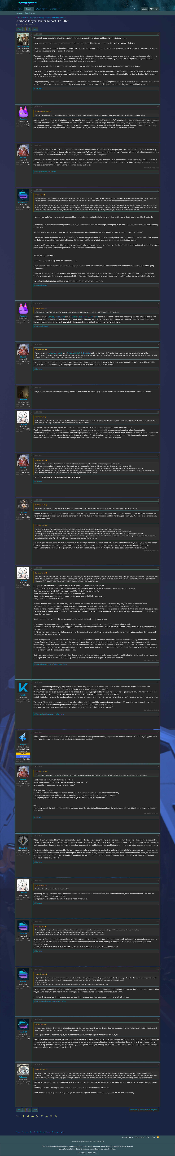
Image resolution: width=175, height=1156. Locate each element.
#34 (156, 772)
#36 (156, 888)
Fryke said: (40, 195)
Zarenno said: (41, 575)
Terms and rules (127, 1137)
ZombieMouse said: (43, 112)
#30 (156, 502)
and (47, 172)
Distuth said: (40, 1032)
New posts (19, 13)
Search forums (30, 13)
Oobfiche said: (41, 507)
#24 (156, 190)
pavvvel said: (40, 308)
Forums (29, 9)
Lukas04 (24, 424)
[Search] (154, 9)
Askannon (24, 1085)
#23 (156, 145)
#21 (156, 34)
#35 (156, 841)
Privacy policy (139, 1137)
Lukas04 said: (41, 463)
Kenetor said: (41, 934)
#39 (156, 1027)
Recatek (24, 119)
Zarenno (24, 515)
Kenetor (24, 697)
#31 (156, 570)
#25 (156, 303)
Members (53, 9)
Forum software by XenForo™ (87, 1142)
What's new (40, 9)
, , (53, 667)
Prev (19, 29)
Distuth (24, 989)
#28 (156, 412)
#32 (156, 685)
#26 (156, 344)
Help (147, 1137)
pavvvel (24, 158)
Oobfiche (24, 400)
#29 (156, 458)
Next (34, 29)
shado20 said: (41, 982)
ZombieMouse (24, 46)
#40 (156, 1072)
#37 (156, 929)
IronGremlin (24, 202)
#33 (156, 737)
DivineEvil (24, 853)
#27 (156, 387)
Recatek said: (41, 349)
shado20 (24, 941)
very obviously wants (57, 317)
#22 (156, 107)
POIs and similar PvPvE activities (85, 317)
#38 (156, 977)
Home (20, 9)
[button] (47, 9)
